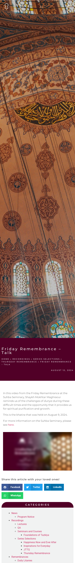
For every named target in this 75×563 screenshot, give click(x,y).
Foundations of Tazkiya (36, 535)
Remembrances (19, 556)
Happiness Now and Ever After (40, 542)
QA (19, 527)
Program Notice (26, 516)
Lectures (22, 524)
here (11, 424)
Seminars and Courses (30, 531)
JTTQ (27, 549)
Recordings (21, 359)
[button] (12, 487)
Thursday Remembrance (19, 362)
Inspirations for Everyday (37, 545)
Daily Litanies (25, 560)
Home (5, 359)
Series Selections (46, 359)
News (14, 513)
